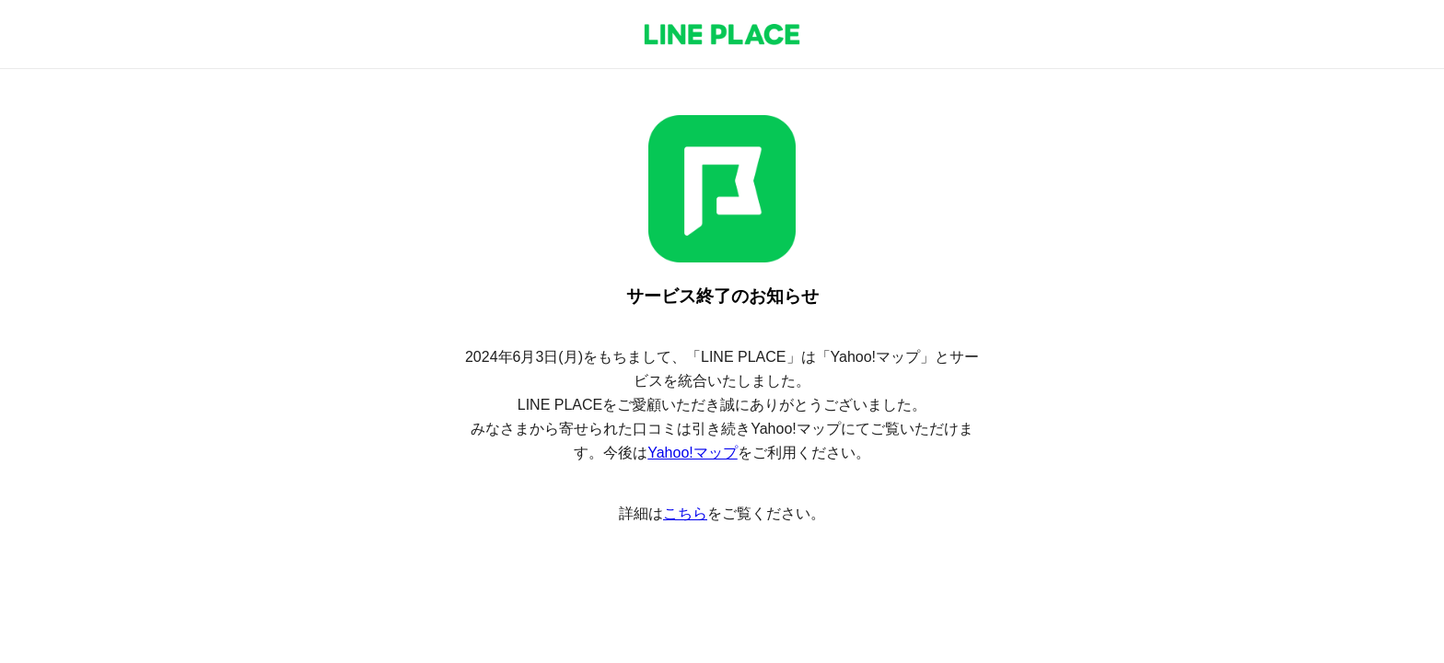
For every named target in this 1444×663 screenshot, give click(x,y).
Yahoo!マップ (692, 452)
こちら (685, 513)
